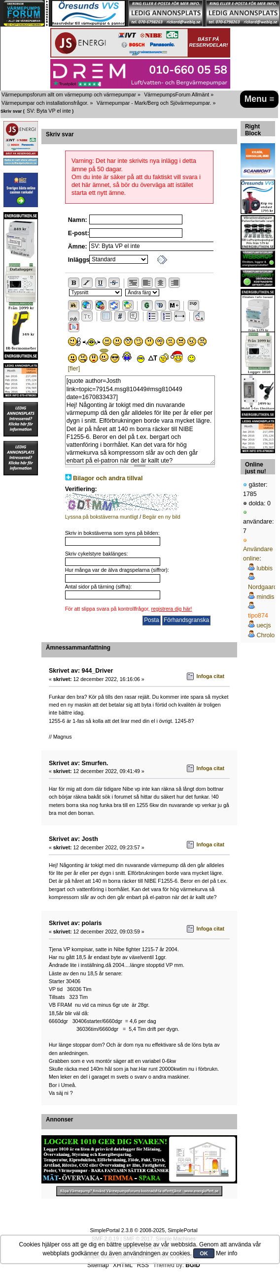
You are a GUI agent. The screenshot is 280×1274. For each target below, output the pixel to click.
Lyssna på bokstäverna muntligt (102, 517)
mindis (265, 596)
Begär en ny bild (161, 517)
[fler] (74, 368)
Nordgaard (262, 587)
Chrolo (265, 635)
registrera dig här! (171, 609)
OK (204, 1253)
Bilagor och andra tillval (107, 478)
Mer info (226, 1253)
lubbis (264, 568)
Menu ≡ (260, 99)
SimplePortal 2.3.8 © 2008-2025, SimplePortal (143, 1230)
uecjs (263, 625)
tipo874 (258, 615)
